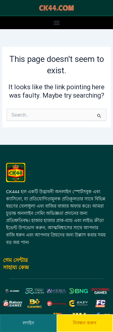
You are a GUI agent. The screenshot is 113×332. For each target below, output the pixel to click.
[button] (56, 23)
